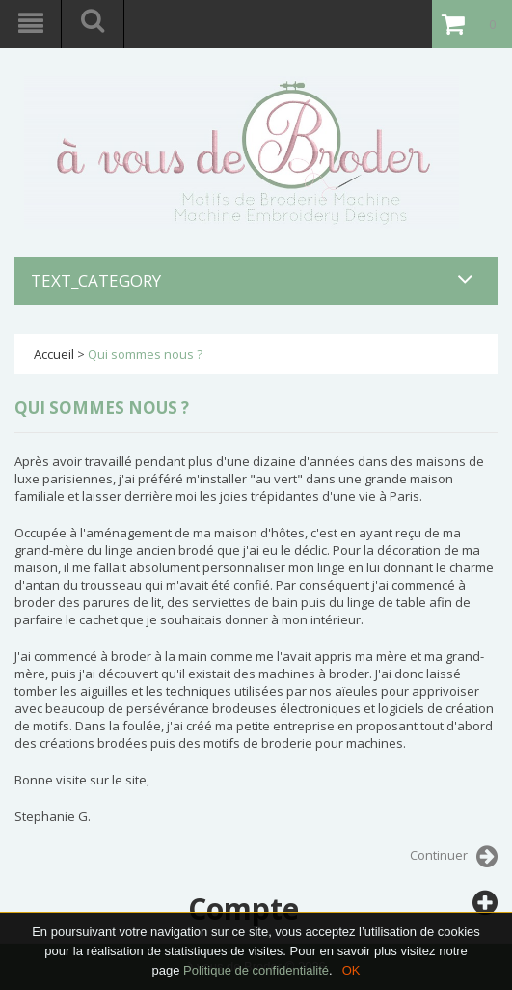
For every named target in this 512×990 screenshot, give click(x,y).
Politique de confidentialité (256, 970)
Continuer (454, 856)
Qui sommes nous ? (145, 354)
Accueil (54, 354)
